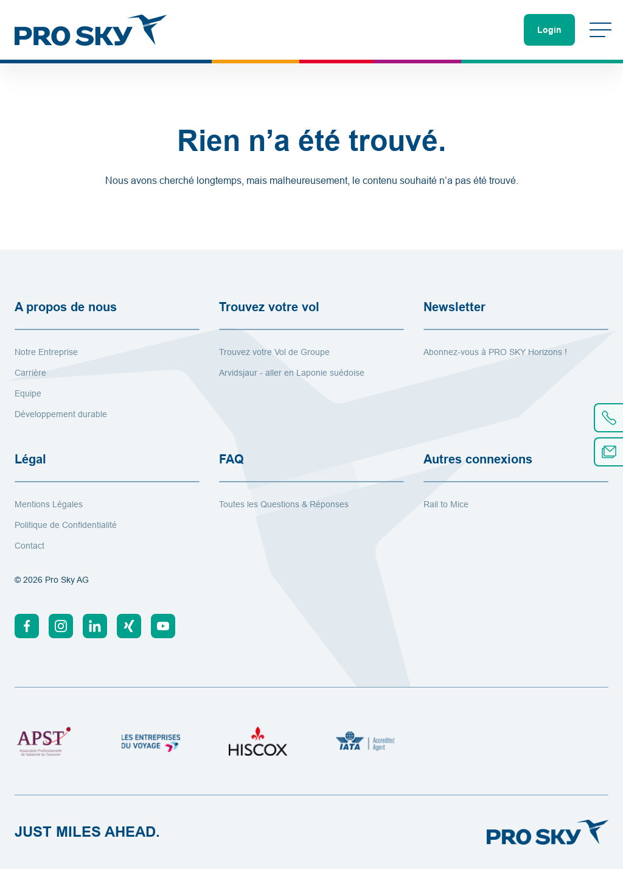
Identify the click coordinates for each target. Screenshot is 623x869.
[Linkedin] (95, 626)
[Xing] (129, 626)
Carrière (30, 373)
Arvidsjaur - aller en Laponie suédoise (291, 373)
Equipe (28, 393)
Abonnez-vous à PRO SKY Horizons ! (495, 352)
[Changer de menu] (600, 30)
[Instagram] (61, 626)
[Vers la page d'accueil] (91, 30)
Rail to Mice (445, 504)
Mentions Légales (49, 504)
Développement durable (61, 414)
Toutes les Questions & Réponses (284, 504)
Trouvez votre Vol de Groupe (274, 352)
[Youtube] (163, 626)
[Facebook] (27, 626)
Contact (29, 546)
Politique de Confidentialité (66, 525)
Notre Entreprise (46, 352)
